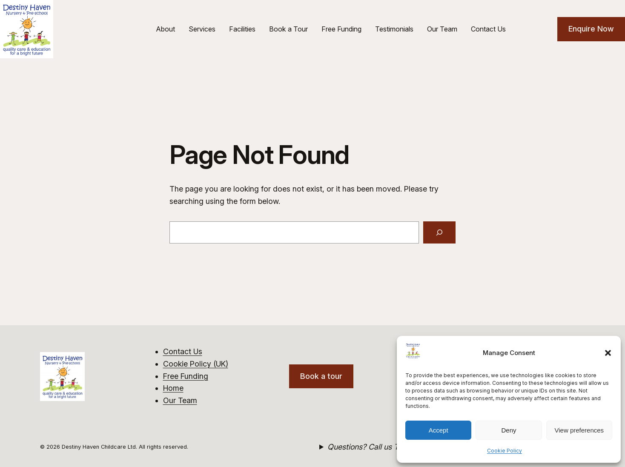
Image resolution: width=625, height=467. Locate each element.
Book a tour (321, 376)
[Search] (439, 232)
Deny (508, 430)
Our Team (180, 400)
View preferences (579, 430)
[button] (608, 353)
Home (173, 388)
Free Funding (185, 376)
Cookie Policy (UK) (195, 363)
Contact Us (182, 351)
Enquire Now (591, 28)
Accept (438, 430)
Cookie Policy (504, 450)
